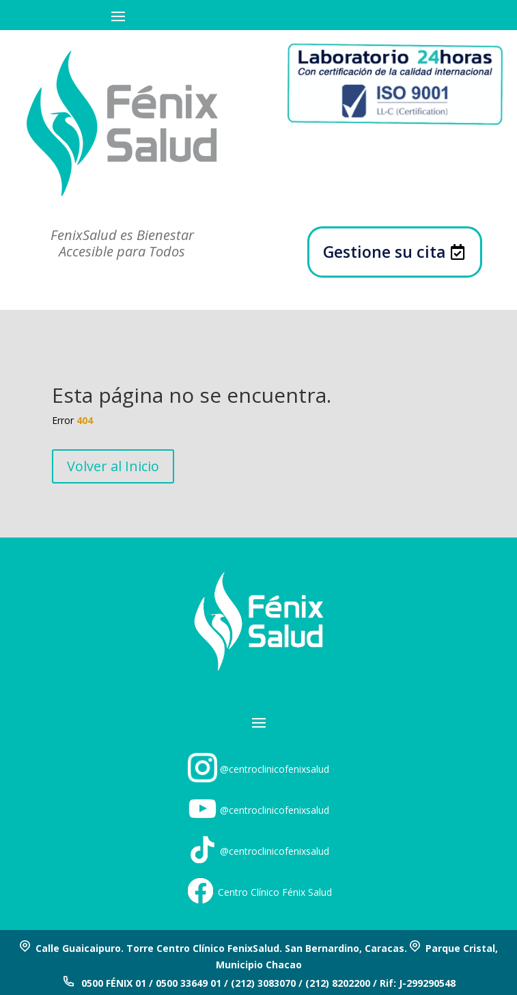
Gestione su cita (384, 252)
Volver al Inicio (113, 466)
